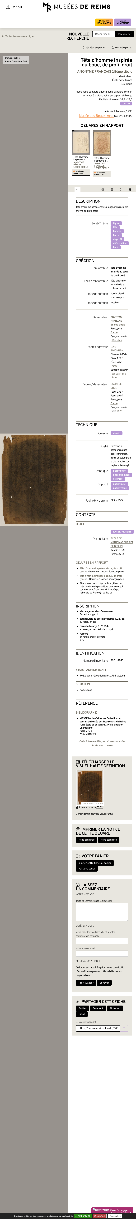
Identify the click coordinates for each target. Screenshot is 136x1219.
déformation (119, 243)
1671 (119, 411)
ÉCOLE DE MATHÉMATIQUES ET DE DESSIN (122, 542)
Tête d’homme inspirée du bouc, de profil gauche (81, 158)
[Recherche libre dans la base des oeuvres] (103, 34)
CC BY (99, 807)
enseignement (122, 531)
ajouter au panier (94, 47)
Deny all (100, 1216)
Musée (123, 22)
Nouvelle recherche (77, 36)
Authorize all (83, 1216)
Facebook (98, 1008)
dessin (126, 103)
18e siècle (117, 340)
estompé (117, 479)
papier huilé (119, 484)
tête (115, 227)
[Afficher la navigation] (8, 7)
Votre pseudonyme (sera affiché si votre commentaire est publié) (95, 934)
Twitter (83, 1008)
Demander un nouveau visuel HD (93, 814)
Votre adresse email (85, 948)
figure (116, 223)
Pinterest (115, 1008)
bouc (115, 247)
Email (82, 1014)
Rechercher (124, 34)
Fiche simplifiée (87, 840)
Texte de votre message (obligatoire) (94, 901)
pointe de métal (121, 475)
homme (117, 231)
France (114, 332)
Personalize (115, 1216)
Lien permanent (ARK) (86, 1022)
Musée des (104, 22)
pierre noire (119, 471)
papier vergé (120, 488)
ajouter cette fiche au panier (95, 863)
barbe (116, 235)
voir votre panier (122, 47)
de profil (117, 239)
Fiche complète (109, 840)
